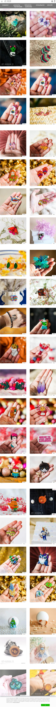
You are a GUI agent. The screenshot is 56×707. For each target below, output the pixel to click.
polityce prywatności (16, 702)
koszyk (52, 2)
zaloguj (54, 2)
